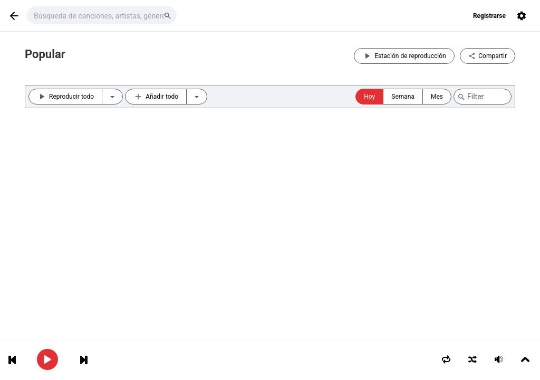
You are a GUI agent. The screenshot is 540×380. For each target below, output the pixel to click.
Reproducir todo (65, 96)
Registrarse (489, 16)
